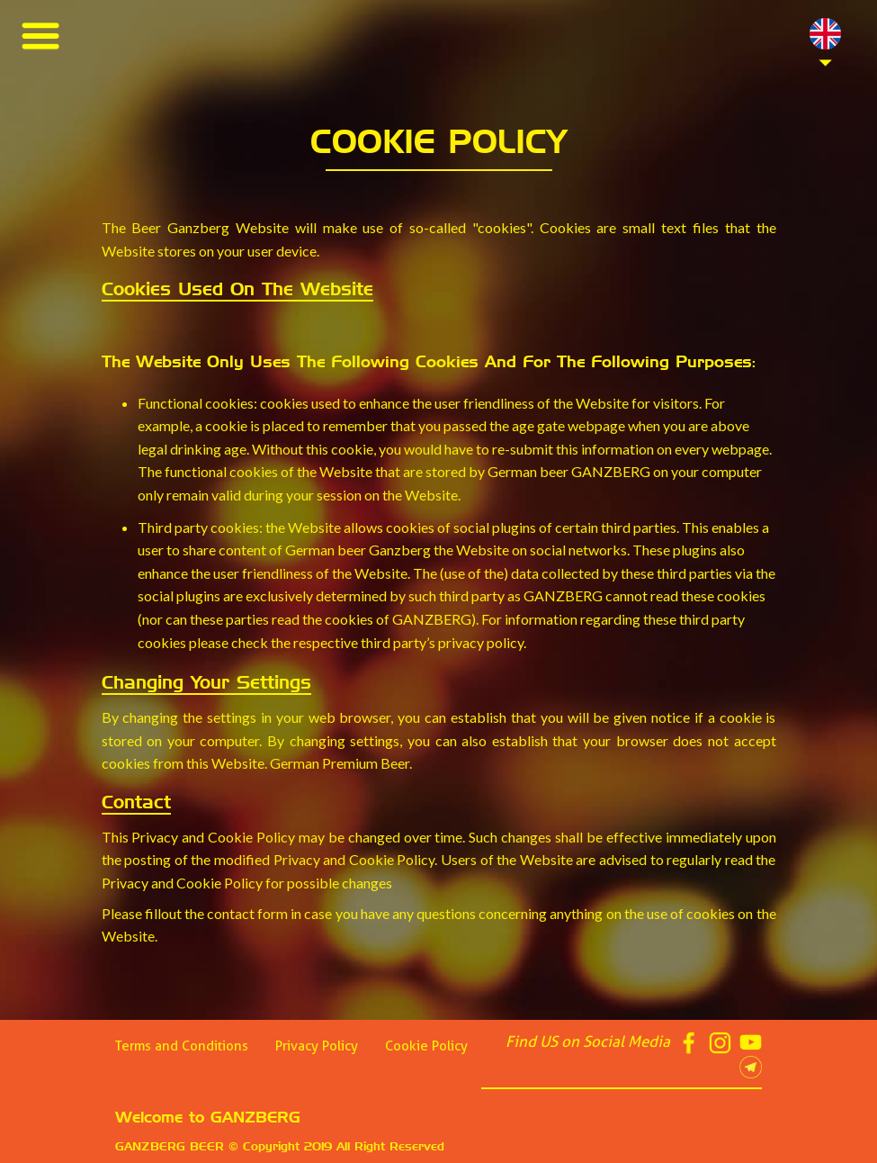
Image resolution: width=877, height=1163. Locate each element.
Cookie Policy (426, 1046)
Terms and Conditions (181, 1046)
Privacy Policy (316, 1046)
